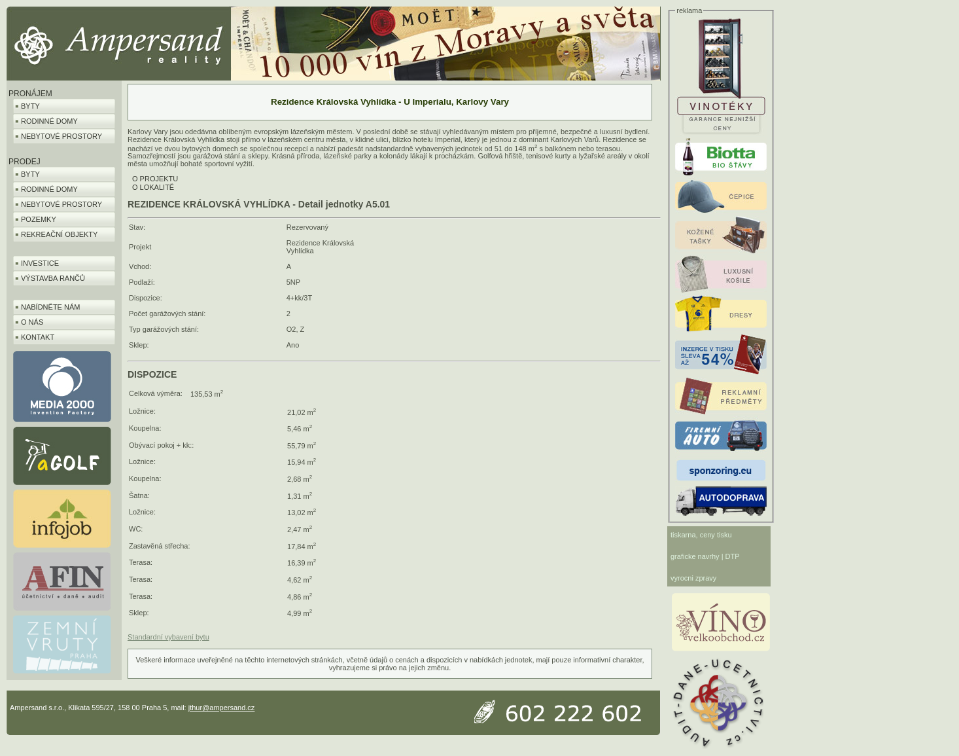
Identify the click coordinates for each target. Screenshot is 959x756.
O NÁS (32, 322)
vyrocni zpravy (693, 578)
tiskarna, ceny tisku (701, 535)
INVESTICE (40, 263)
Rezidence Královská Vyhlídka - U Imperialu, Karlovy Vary (390, 102)
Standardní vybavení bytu (168, 637)
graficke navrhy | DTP (705, 556)
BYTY (30, 106)
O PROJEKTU (155, 179)
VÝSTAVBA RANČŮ (53, 278)
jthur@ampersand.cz (221, 707)
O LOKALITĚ (153, 187)
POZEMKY (38, 219)
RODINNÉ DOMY (49, 121)
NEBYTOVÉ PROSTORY (61, 136)
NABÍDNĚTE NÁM (50, 307)
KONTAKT (37, 337)
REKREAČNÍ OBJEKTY (59, 234)
